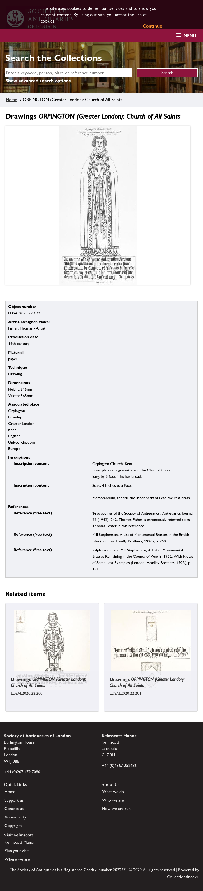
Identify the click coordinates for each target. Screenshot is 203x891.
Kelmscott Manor (19, 842)
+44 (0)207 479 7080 (22, 771)
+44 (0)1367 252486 (119, 765)
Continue (152, 26)
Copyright (13, 825)
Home (11, 99)
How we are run (116, 808)
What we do (113, 791)
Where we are (17, 859)
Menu (190, 35)
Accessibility (15, 817)
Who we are (113, 800)
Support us (14, 800)
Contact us (14, 808)
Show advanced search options (38, 80)
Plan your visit (16, 850)
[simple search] (68, 72)
